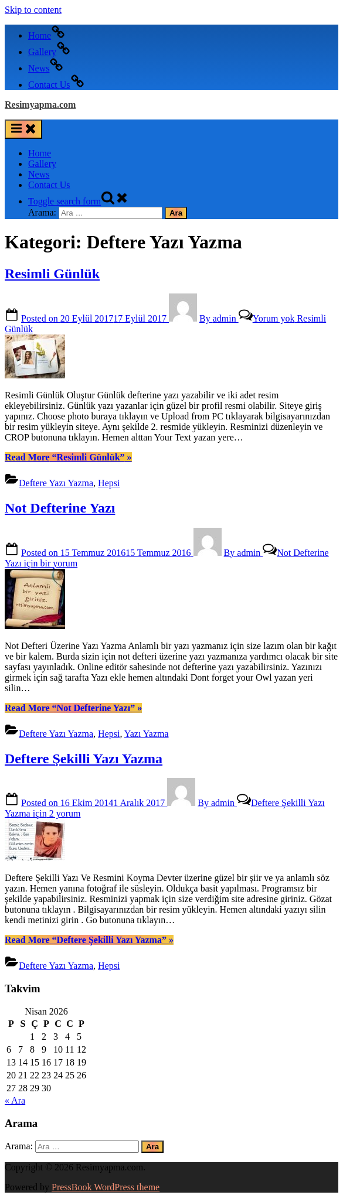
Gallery (42, 164)
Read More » (68, 457)
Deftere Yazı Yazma (56, 483)
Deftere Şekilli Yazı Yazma (83, 758)
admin (219, 318)
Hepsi (109, 483)
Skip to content (33, 10)
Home (39, 153)
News (38, 174)
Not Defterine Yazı (60, 507)
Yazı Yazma (146, 734)
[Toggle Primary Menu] (23, 129)
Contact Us (49, 185)
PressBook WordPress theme (105, 1187)
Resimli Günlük (52, 273)
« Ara (15, 1100)
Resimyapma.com (40, 105)
